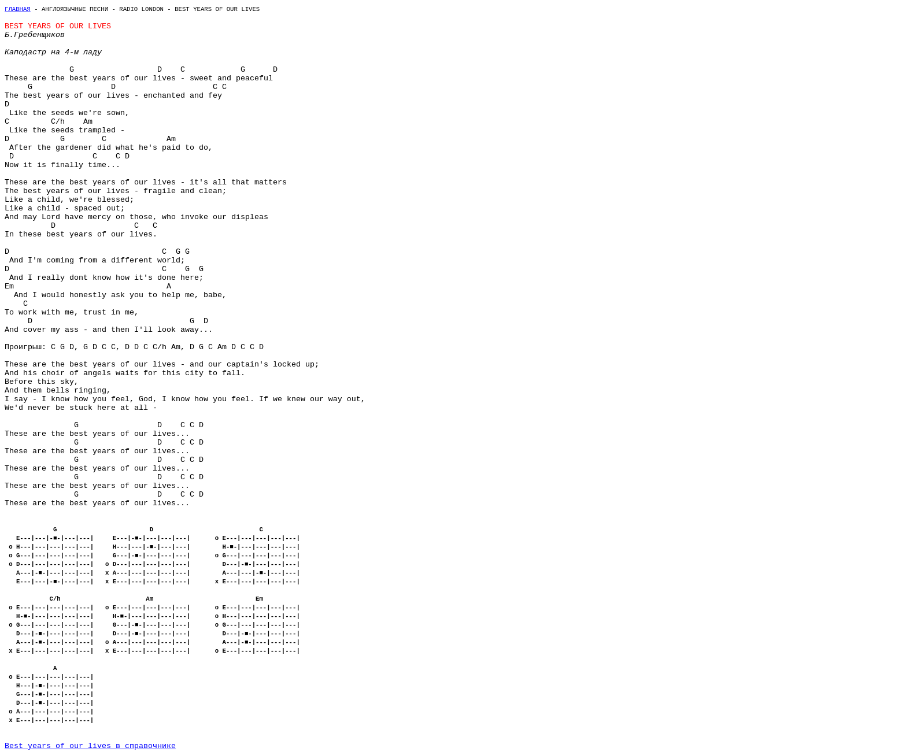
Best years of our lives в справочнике (90, 746)
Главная (18, 9)
